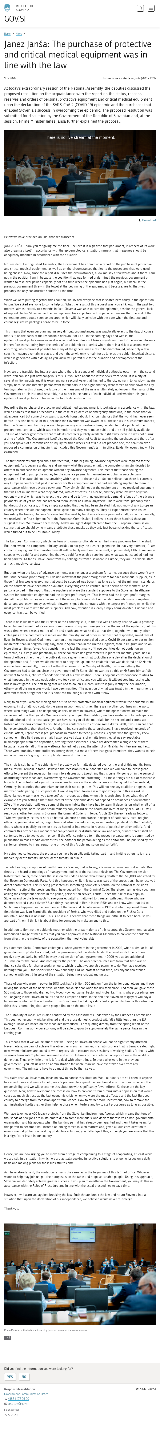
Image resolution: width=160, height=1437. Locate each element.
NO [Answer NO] (24, 1376)
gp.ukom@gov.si (18, 1403)
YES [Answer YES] (10, 1376)
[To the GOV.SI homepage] (25, 13)
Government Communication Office (26, 1394)
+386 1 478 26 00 (18, 1399)
